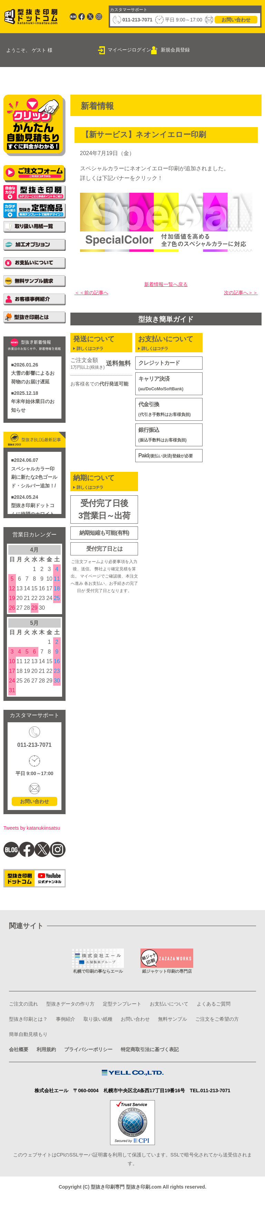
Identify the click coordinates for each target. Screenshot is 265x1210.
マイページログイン (129, 50)
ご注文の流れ (25, 1014)
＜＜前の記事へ (94, 294)
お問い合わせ (236, 19)
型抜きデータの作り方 (78, 1014)
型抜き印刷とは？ (78, 1029)
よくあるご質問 (28, 1029)
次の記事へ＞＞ (238, 294)
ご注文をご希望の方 (75, 1044)
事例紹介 (119, 1029)
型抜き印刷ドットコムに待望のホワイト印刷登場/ (33, 513)
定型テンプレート (136, 1014)
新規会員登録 (175, 50)
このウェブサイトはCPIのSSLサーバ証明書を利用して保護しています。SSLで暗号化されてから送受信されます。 (132, 1144)
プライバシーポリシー (97, 1060)
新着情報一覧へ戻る (166, 285)
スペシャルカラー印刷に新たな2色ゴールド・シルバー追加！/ (34, 476)
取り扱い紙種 (155, 1029)
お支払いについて (188, 1014)
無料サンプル (25, 1044)
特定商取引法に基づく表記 (166, 1060)
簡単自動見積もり (130, 1044)
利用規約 (50, 1060)
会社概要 (20, 1060)
